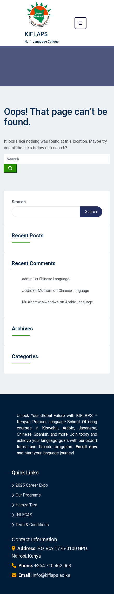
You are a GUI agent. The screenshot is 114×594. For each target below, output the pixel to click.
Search (19, 201)
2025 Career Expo (32, 485)
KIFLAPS (36, 34)
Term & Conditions (32, 524)
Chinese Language (54, 279)
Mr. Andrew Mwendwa (40, 302)
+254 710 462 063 (52, 565)
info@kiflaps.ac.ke (51, 575)
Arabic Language (79, 302)
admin (27, 279)
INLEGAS (24, 514)
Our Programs (28, 495)
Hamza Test (26, 504)
